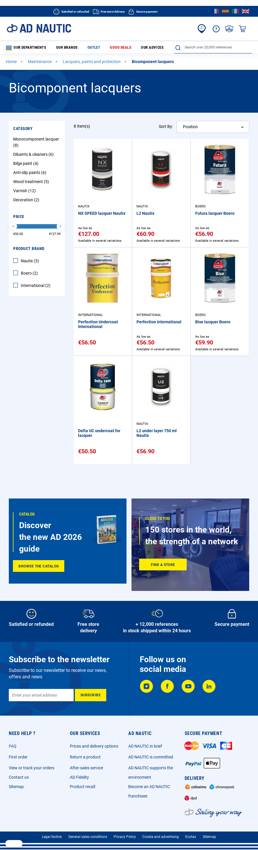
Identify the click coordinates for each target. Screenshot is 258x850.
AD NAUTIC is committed (150, 757)
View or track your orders (31, 767)
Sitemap (16, 786)
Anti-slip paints (30, 174)
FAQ (12, 746)
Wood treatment (31, 183)
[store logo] (39, 28)
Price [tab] (18, 218)
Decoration (27, 201)
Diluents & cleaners (34, 155)
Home (12, 63)
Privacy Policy (125, 837)
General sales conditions (87, 837)
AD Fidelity (79, 777)
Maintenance (40, 63)
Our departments (26, 48)
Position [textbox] (190, 128)
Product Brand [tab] (29, 250)
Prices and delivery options (94, 746)
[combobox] (213, 47)
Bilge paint (26, 165)
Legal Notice (52, 837)
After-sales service (86, 767)
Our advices (130, 48)
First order (18, 757)
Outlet (83, 48)
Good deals (104, 48)
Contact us (19, 777)
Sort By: (166, 128)
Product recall (82, 786)
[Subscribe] (90, 695)
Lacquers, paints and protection (92, 63)
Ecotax (190, 837)
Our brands (61, 48)
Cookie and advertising (160, 837)
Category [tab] (23, 130)
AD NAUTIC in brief (145, 746)
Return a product (85, 757)
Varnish (25, 192)
